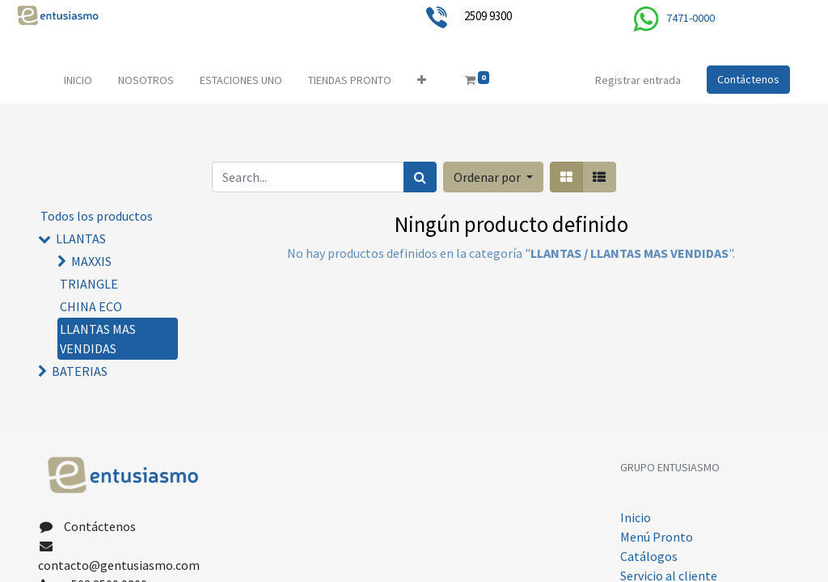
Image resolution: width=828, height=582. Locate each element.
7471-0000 (690, 18)
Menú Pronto (656, 537)
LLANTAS (81, 238)
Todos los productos (96, 216)
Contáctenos (748, 79)
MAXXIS (91, 261)
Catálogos (649, 556)
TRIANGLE (89, 284)
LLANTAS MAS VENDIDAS (98, 338)
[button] (421, 80)
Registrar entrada (638, 80)
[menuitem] (78, 80)
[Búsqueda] (420, 177)
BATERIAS (80, 371)
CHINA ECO (91, 306)
